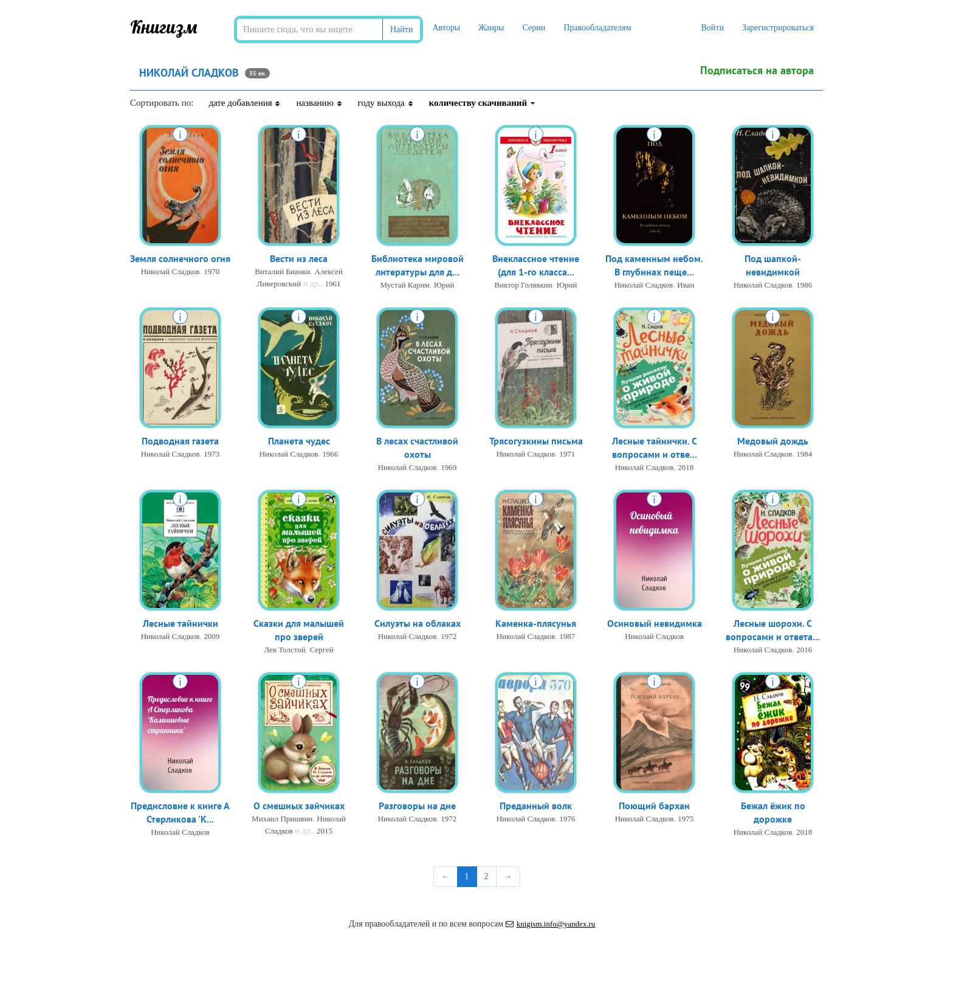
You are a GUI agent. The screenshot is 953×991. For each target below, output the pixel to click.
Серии (533, 27)
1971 (567, 454)
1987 (567, 636)
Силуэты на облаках (417, 624)
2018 (685, 468)
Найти (401, 29)
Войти (712, 27)
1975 (685, 819)
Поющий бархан (654, 806)
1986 (804, 286)
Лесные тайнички (180, 624)
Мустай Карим (404, 286)
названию (319, 103)
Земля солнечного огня (180, 259)
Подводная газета (180, 441)
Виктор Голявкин (523, 286)
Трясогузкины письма (536, 441)
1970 (211, 272)
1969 (448, 468)
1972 (448, 636)
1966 (330, 454)
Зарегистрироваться (778, 27)
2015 (324, 831)
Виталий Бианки (282, 272)
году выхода (386, 103)
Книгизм (164, 27)
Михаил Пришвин (282, 819)
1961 (332, 284)
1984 (804, 454)
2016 (804, 650)
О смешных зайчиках (299, 806)
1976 (567, 819)
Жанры (491, 27)
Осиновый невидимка (654, 624)
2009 (211, 636)
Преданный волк (536, 806)
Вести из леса (299, 259)
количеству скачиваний (482, 103)
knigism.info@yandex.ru (551, 923)
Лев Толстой (284, 650)
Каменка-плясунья (535, 624)
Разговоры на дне (417, 806)
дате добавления (244, 103)
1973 (211, 454)
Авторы (446, 27)
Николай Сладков (170, 272)
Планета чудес (299, 441)
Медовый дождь (772, 441)
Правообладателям (597, 27)
